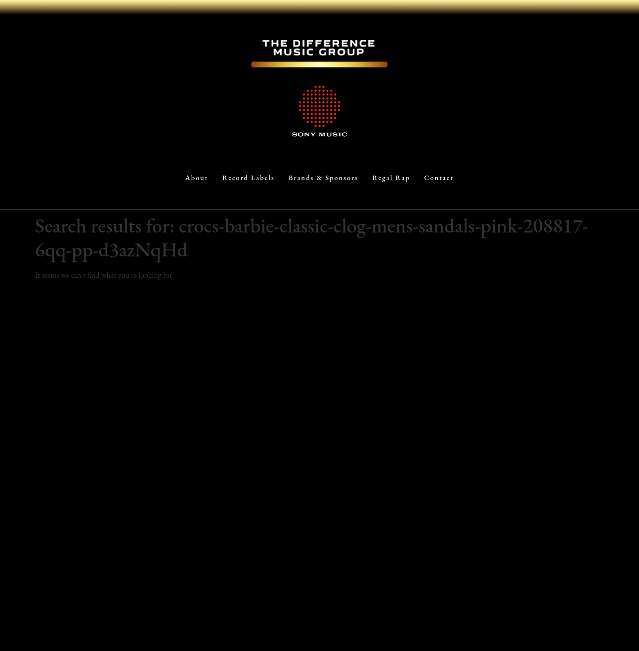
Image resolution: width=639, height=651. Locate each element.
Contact (439, 177)
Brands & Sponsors (323, 177)
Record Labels (248, 177)
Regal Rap (391, 177)
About (196, 177)
